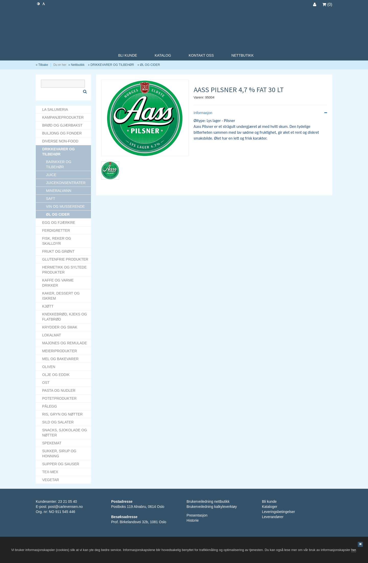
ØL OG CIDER (150, 65)
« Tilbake (42, 65)
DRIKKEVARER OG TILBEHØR (112, 65)
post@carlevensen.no (65, 507)
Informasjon (260, 113)
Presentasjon (197, 515)
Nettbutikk (77, 65)
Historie (193, 520)
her (353, 550)
